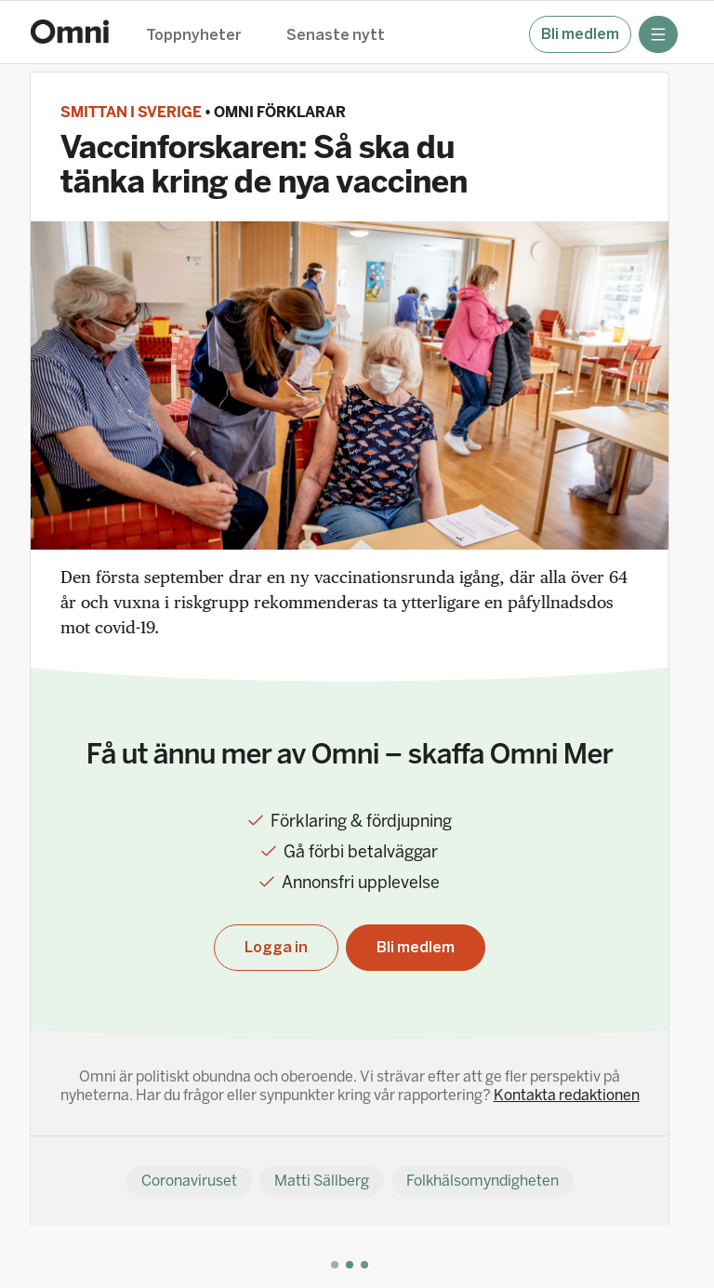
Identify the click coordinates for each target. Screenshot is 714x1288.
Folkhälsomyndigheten (482, 1180)
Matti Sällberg (321, 1180)
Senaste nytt (335, 36)
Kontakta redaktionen (567, 1095)
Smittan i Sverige (131, 112)
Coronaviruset (189, 1180)
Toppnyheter (194, 36)
